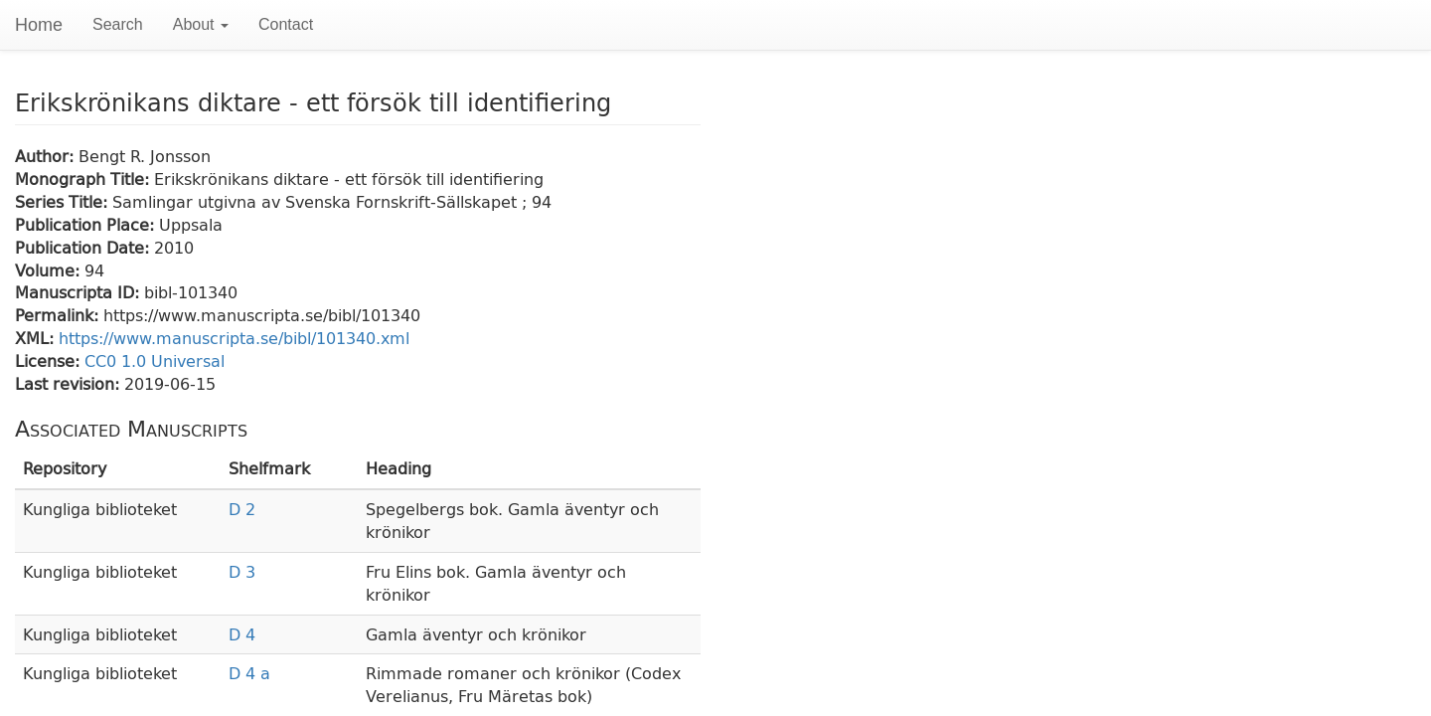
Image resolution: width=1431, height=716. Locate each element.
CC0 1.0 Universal (154, 360)
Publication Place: (87, 224)
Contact (285, 24)
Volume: (49, 270)
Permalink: (59, 314)
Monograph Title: (84, 178)
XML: (37, 337)
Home (39, 25)
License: (49, 360)
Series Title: (63, 201)
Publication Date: (84, 247)
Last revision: (69, 383)
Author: (47, 155)
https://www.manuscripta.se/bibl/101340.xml (234, 337)
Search (117, 24)
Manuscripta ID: (79, 291)
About (201, 24)
